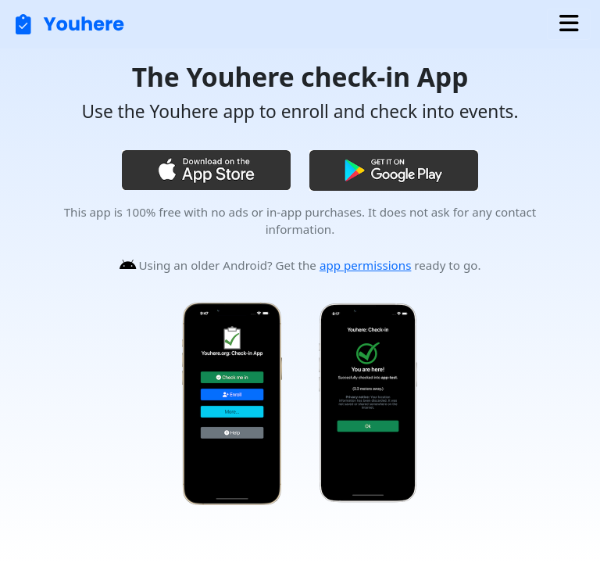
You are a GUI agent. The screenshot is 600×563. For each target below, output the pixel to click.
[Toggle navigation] (569, 24)
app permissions (366, 265)
